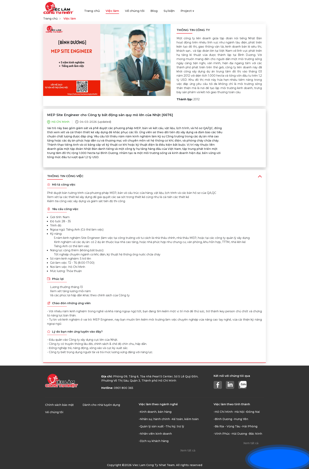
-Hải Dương (239, 433)
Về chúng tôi (134, 11)
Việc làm (112, 11)
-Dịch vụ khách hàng (153, 441)
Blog (154, 11)
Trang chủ (92, 11)
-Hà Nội (239, 412)
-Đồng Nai (252, 412)
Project (187, 11)
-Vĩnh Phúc (222, 433)
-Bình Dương (223, 419)
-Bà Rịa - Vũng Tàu (227, 426)
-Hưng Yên (240, 419)
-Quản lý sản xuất (151, 426)
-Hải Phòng (249, 426)
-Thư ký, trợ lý (174, 426)
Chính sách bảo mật (59, 405)
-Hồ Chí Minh (223, 412)
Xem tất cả (187, 450)
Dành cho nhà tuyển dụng (101, 405)
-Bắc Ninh (255, 433)
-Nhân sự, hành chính (154, 419)
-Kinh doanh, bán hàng (155, 412)
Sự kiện (169, 11)
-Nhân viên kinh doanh (155, 433)
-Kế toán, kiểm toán (185, 419)
